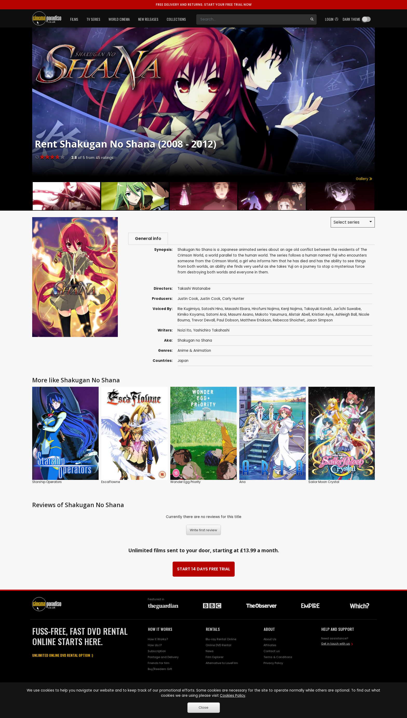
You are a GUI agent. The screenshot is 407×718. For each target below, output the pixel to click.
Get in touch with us (335, 643)
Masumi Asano (240, 314)
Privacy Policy (273, 663)
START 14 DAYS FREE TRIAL (203, 569)
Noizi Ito (184, 330)
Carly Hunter (233, 298)
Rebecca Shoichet (289, 320)
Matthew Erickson (255, 320)
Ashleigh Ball (346, 314)
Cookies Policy (232, 695)
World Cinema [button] (119, 19)
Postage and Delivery (163, 657)
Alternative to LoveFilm (222, 663)
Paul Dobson (228, 320)
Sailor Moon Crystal (323, 482)
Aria (242, 482)
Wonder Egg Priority (185, 482)
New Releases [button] (148, 19)
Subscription (157, 651)
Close (203, 707)
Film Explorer (214, 657)
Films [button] (74, 19)
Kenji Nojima (291, 308)
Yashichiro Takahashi (211, 330)
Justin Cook (188, 298)
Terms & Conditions (277, 657)
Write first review (203, 530)
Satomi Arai (216, 314)
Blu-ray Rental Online (221, 639)
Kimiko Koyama (191, 314)
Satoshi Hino (212, 308)
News (210, 651)
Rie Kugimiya (189, 308)
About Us (269, 639)
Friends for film (158, 663)
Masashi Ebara (237, 308)
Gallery (364, 178)
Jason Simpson (320, 320)
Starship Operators (47, 482)
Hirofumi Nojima (265, 308)
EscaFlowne (110, 482)
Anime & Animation (194, 350)
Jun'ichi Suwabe (347, 308)
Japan (183, 360)
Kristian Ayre (323, 314)
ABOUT (269, 629)
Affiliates (269, 645)
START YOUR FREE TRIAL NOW (204, 4)
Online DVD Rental (218, 645)
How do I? (155, 645)
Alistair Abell (299, 314)
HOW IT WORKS (160, 629)
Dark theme (351, 19)
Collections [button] (176, 19)
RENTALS (213, 629)
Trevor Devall (203, 320)
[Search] (251, 19)
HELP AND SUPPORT (337, 629)
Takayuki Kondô (317, 308)
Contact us (271, 651)
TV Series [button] (93, 19)
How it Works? (158, 639)
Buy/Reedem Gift (160, 669)
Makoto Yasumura (271, 314)
